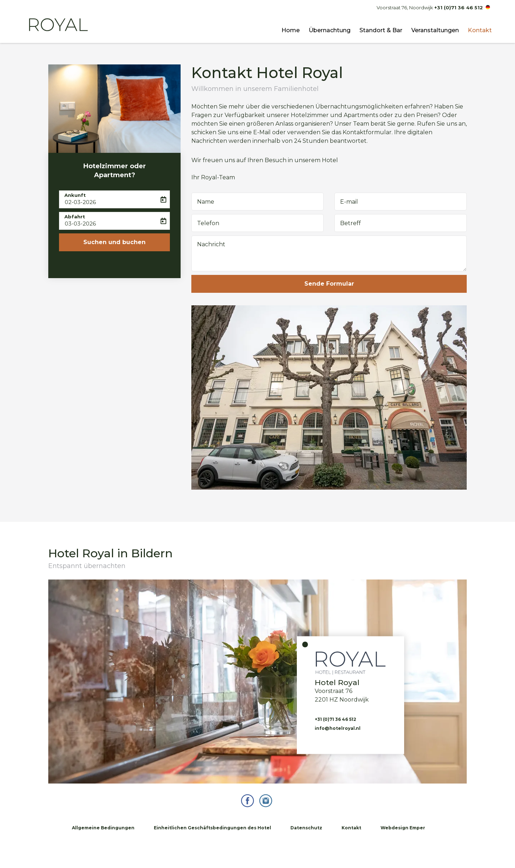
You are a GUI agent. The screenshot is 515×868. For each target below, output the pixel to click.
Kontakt (480, 30)
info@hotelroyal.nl (337, 728)
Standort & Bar (380, 30)
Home (290, 30)
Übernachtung (329, 30)
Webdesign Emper (403, 827)
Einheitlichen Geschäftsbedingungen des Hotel (212, 827)
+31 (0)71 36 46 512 (458, 7)
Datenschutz (306, 827)
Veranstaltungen (435, 30)
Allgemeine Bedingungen (103, 827)
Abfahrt (74, 216)
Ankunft (75, 195)
